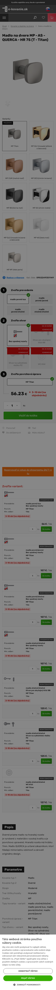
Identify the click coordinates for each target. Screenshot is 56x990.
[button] (28, 985)
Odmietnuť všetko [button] (27, 971)
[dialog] (28, 495)
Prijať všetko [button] (28, 978)
